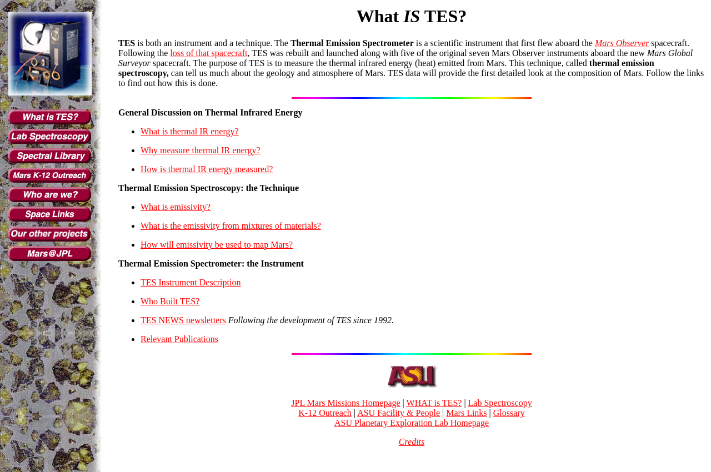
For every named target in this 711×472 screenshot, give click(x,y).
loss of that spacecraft (208, 53)
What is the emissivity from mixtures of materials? (231, 225)
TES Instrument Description (191, 282)
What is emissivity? (176, 207)
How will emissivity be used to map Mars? (217, 244)
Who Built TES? (170, 301)
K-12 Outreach (325, 413)
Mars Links (466, 413)
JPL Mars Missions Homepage (345, 403)
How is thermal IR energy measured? (207, 169)
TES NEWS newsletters (183, 320)
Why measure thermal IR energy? (201, 150)
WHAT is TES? (434, 403)
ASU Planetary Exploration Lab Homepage (411, 423)
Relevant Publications (179, 339)
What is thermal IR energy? (190, 131)
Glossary (509, 413)
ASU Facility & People (398, 413)
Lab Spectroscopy (500, 403)
